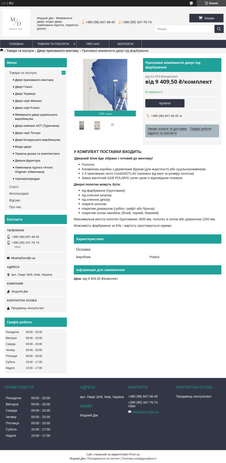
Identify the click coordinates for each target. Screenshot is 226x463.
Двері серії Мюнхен (28, 101)
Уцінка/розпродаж (27, 178)
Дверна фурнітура (27, 160)
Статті (13, 187)
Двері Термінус (25, 93)
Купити (164, 103)
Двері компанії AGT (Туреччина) (37, 125)
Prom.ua (134, 454)
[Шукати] (219, 29)
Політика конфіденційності (139, 458)
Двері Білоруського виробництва (37, 140)
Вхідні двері (23, 146)
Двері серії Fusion (27, 107)
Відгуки (14, 200)
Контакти (125, 44)
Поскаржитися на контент (103, 458)
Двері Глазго (23, 86)
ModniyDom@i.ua (23, 258)
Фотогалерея (19, 193)
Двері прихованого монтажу (58, 51)
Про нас (93, 44)
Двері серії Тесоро (27, 133)
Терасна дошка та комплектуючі (37, 153)
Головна (16, 44)
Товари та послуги (53, 44)
